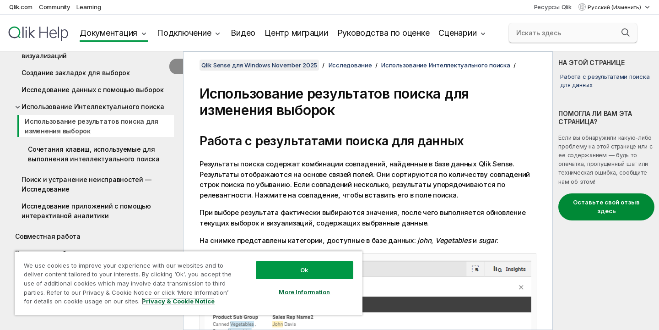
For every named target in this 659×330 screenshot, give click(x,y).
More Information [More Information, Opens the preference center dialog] (304, 292)
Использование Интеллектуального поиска (93, 106)
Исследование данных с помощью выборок (93, 90)
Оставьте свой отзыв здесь (606, 206)
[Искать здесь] (573, 33)
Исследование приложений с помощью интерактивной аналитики (86, 211)
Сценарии (457, 33)
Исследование (350, 65)
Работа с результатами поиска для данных (604, 80)
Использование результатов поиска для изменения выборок (91, 126)
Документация (108, 33)
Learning (88, 7)
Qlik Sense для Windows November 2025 (259, 65)
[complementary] (606, 190)
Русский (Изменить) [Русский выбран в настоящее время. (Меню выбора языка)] (615, 7)
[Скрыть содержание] (176, 66)
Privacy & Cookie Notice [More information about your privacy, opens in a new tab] (178, 301)
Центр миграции (296, 33)
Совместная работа (48, 236)
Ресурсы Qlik (553, 7)
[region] (188, 283)
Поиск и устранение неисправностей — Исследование (86, 184)
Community (54, 7)
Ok (304, 270)
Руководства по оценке (383, 33)
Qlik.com (20, 7)
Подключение (184, 33)
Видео (243, 33)
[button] (625, 32)
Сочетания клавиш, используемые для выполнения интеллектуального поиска (93, 154)
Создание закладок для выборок (76, 73)
